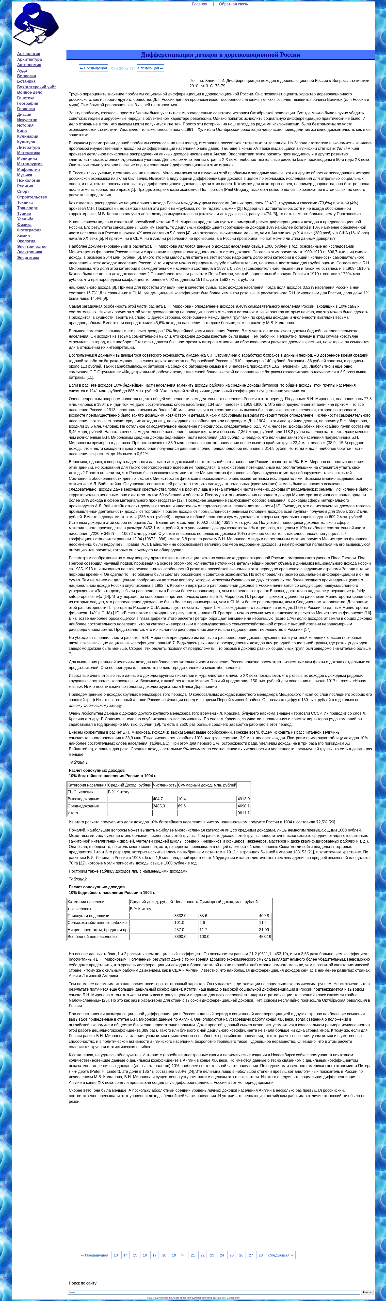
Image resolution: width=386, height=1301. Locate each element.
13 (116, 1255)
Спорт (23, 191)
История (25, 125)
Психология (28, 180)
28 (260, 1255)
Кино (22, 131)
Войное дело (30, 92)
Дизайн (24, 114)
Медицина (27, 158)
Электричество (32, 246)
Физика (24, 225)
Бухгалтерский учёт (36, 87)
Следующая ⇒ (150, 68)
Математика (28, 153)
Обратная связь (233, 4)
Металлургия (30, 164)
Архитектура (29, 59)
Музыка (24, 175)
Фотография (29, 230)
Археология (28, 54)
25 (231, 1255)
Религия (25, 186)
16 (145, 1255)
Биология (26, 76)
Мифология (28, 169)
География (27, 103)
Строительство (32, 197)
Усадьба (25, 219)
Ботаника (26, 81)
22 (202, 1255)
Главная (199, 4)
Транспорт (27, 208)
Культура (26, 142)
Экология (26, 241)
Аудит (23, 70)
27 (251, 1255)
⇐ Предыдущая (93, 68)
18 (164, 1255)
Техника (25, 202)
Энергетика (28, 258)
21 (193, 1255)
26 (241, 1255)
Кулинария (27, 136)
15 (135, 1255)
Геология (26, 109)
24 (222, 1255)
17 (154, 1255)
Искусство (27, 120)
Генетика (25, 98)
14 (125, 1255)
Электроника (29, 252)
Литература (28, 147)
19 (174, 1255)
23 (212, 1255)
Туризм (24, 214)
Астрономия (29, 65)
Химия (23, 235)
